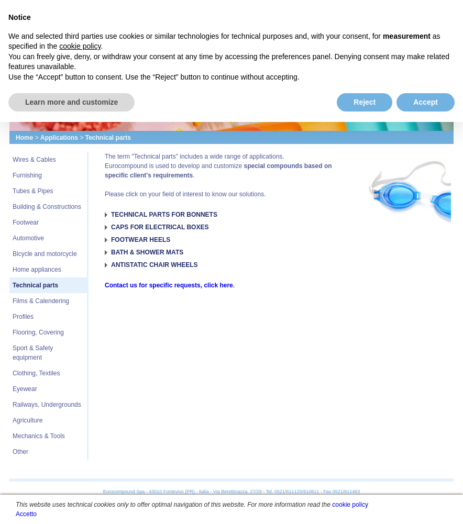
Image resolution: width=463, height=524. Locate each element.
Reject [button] (365, 102)
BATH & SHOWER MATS (147, 252)
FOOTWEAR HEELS (140, 239)
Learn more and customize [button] (71, 102)
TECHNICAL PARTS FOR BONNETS (164, 214)
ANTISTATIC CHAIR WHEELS (154, 265)
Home (24, 137)
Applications (59, 137)
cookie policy (350, 504)
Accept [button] (425, 102)
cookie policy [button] (80, 46)
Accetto (26, 514)
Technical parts (108, 137)
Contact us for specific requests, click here (169, 285)
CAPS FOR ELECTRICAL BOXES (159, 227)
